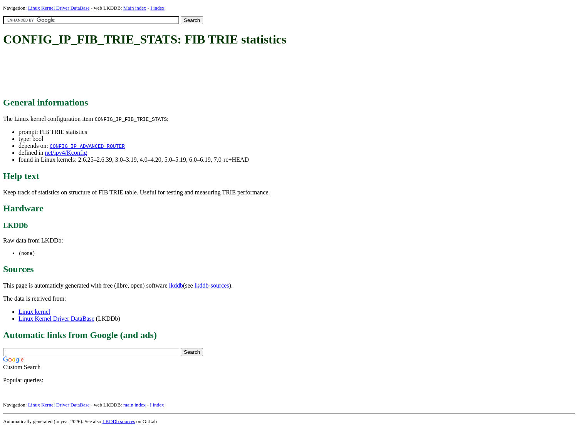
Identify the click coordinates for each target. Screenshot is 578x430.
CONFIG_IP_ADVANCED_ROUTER (87, 145)
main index (134, 405)
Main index (134, 8)
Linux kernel (34, 312)
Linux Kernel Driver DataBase (59, 8)
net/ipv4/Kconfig (66, 152)
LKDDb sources (118, 422)
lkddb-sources (212, 286)
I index (157, 8)
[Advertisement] (143, 72)
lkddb (176, 286)
